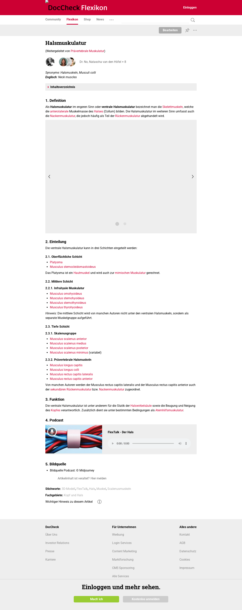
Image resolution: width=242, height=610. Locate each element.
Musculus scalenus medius (68, 343)
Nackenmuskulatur (62, 116)
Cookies (184, 559)
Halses (98, 111)
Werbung (118, 534)
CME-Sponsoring (123, 568)
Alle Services (120, 576)
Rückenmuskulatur (127, 116)
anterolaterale (59, 111)
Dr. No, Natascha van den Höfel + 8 (102, 62)
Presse (49, 551)
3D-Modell (68, 489)
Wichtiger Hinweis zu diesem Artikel (69, 501)
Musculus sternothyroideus (68, 303)
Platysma (56, 262)
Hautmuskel (82, 273)
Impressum (186, 568)
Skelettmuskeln (172, 107)
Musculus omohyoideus (66, 293)
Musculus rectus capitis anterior (71, 379)
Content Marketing (124, 551)
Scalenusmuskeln (119, 489)
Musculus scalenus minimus (69, 352)
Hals (92, 489)
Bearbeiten (170, 30)
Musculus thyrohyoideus (66, 307)
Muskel (101, 489)
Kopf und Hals (73, 495)
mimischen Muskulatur (130, 273)
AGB (182, 543)
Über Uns (51, 534)
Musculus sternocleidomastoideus (73, 267)
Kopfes (55, 410)
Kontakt (184, 534)
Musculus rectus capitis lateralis (71, 374)
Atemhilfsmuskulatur (169, 410)
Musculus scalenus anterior (68, 339)
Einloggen (190, 7)
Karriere (50, 559)
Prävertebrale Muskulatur (87, 51)
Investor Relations (57, 543)
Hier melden (98, 478)
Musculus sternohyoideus (67, 298)
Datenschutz (187, 551)
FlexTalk (82, 489)
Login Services (122, 543)
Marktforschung (122, 559)
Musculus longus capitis (66, 365)
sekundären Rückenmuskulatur (71, 389)
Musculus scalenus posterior (69, 348)
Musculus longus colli (64, 370)
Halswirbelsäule (141, 405)
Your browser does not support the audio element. (149, 443)
